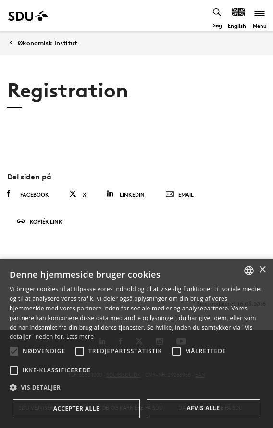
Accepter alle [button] (76, 408)
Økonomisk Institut (47, 43)
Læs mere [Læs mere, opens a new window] (80, 337)
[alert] (136, 343)
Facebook (28, 194)
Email (179, 195)
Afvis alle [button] (203, 408)
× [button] (262, 269)
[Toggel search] (217, 15)
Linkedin (126, 194)
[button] (14, 351)
